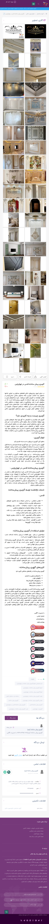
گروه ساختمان (40, 14)
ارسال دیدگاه (11, 718)
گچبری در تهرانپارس (37, 709)
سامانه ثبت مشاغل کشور (12, 696)
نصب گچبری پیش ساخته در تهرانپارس (18, 709)
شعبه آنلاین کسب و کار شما (36, 837)
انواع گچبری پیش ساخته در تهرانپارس (32, 692)
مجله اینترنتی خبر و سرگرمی (36, 831)
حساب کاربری (18, 755)
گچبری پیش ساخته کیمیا (34, 729)
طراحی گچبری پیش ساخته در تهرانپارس (32, 700)
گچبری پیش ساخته (13, 700)
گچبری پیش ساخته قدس (36, 705)
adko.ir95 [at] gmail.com (30, 895)
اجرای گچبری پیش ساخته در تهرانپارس (32, 688)
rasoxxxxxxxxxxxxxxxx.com (26, 793)
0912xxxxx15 (30, 788)
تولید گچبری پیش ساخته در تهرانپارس (32, 696)
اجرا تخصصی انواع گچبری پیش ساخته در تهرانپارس (29, 684)
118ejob (32, 679)
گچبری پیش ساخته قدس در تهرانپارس (15, 705)
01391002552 (33, 905)
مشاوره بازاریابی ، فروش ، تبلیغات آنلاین (33, 828)
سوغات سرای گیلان (38, 834)
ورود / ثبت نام (9, 2)
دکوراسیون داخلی (30, 14)
